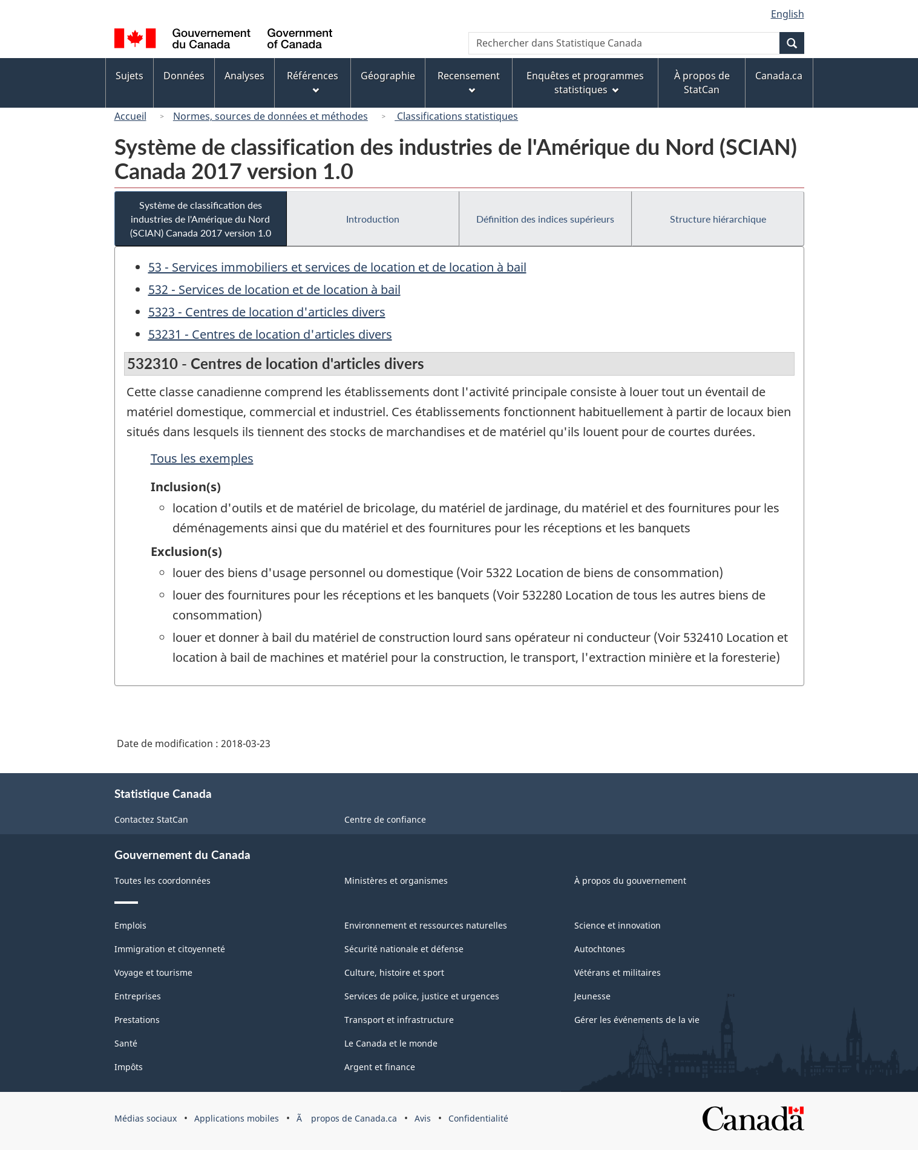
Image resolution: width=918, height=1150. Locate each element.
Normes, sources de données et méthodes (270, 116)
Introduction (372, 218)
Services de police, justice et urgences (421, 996)
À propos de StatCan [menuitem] (702, 82)
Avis (423, 1118)
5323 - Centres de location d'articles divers (266, 312)
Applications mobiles (236, 1118)
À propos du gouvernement (630, 880)
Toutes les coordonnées (162, 880)
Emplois (130, 925)
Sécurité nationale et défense (404, 949)
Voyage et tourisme (153, 972)
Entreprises (137, 996)
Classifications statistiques (456, 116)
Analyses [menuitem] (244, 75)
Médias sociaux (145, 1118)
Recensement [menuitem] (469, 81)
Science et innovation (617, 925)
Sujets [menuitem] (129, 75)
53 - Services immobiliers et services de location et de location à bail (337, 267)
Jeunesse (592, 996)
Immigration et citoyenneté (169, 949)
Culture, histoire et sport (394, 972)
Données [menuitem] (184, 75)
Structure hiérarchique (718, 218)
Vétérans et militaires (617, 972)
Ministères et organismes (396, 880)
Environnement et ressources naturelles (425, 925)
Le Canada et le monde (391, 1043)
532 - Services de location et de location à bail (274, 289)
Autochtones (599, 949)
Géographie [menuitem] (388, 75)
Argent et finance (379, 1067)
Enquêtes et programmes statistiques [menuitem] (585, 82)
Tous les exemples (202, 458)
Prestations (137, 1019)
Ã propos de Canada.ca (347, 1118)
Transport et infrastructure (399, 1019)
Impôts (128, 1067)
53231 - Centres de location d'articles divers (270, 334)
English (787, 14)
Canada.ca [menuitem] (778, 75)
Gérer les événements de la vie (637, 1019)
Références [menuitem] (312, 81)
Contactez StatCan (151, 819)
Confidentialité (478, 1118)
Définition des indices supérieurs (545, 218)
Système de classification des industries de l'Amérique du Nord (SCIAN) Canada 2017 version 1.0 (200, 218)
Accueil (130, 116)
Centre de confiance (385, 819)
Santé (125, 1043)
